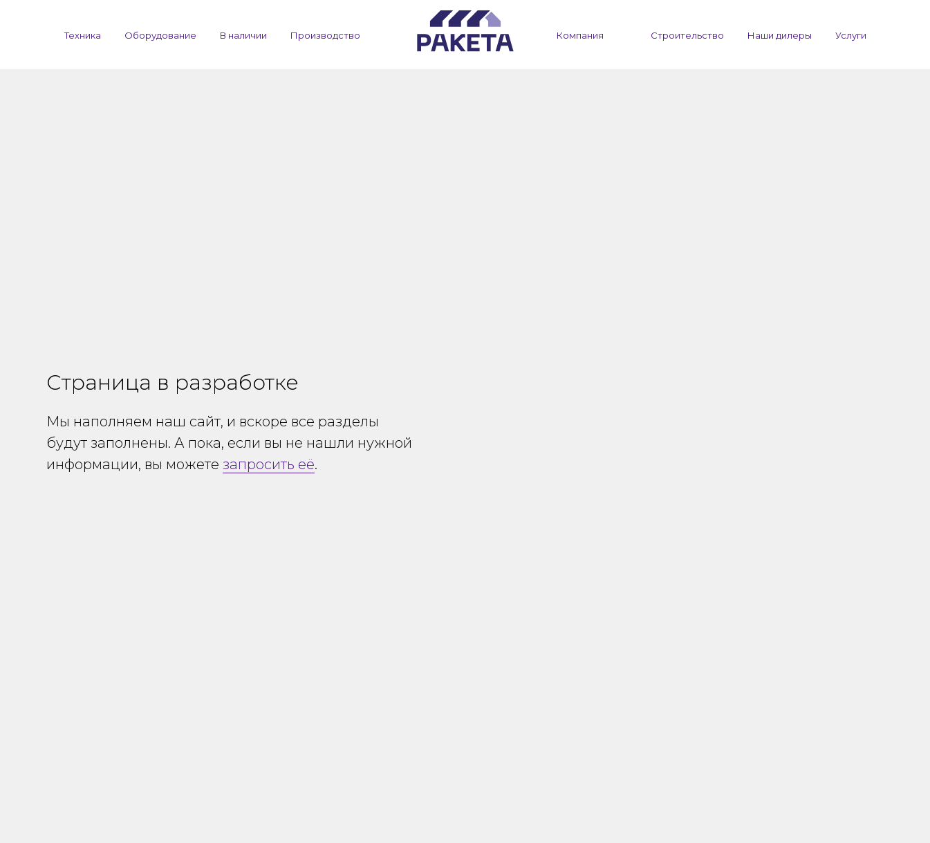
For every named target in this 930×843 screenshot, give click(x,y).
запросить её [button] (269, 464)
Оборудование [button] (160, 35)
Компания (580, 35)
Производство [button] (325, 35)
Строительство (687, 35)
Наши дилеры (779, 35)
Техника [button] (82, 35)
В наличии (243, 35)
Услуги (850, 35)
